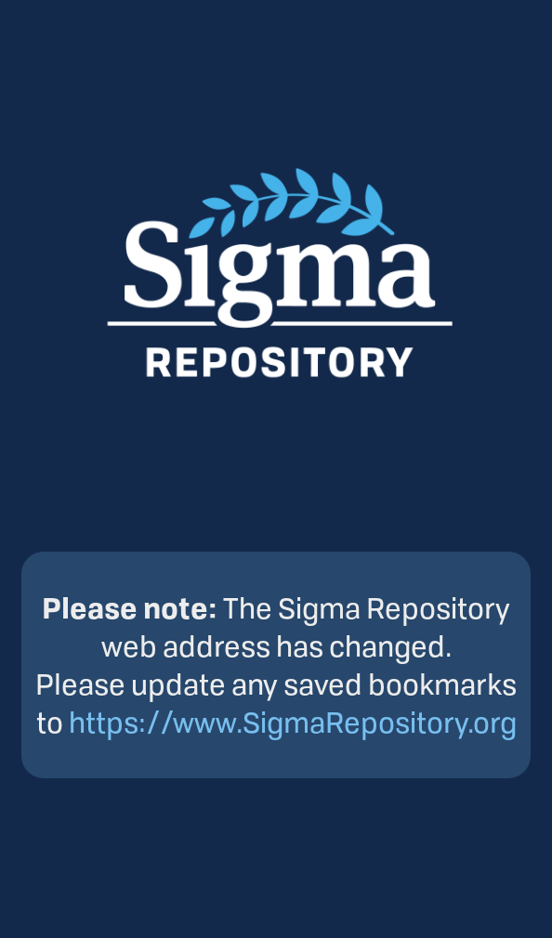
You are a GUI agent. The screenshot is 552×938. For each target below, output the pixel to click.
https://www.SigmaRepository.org (293, 722)
